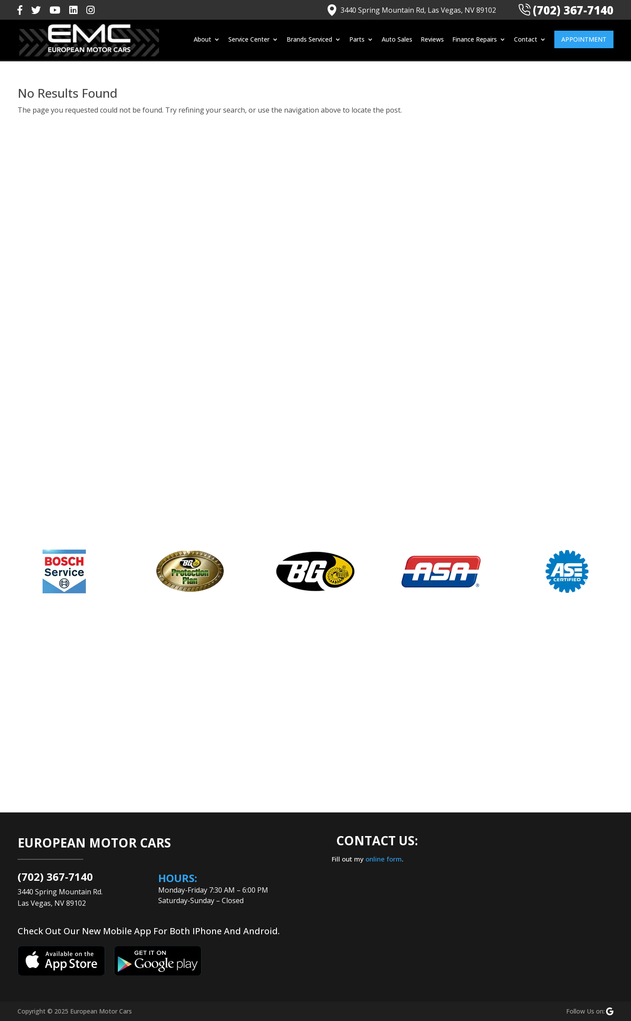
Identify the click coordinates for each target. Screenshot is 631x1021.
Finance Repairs (474, 40)
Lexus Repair (522, 412)
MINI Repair (520, 440)
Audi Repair (520, 300)
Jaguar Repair (523, 384)
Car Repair (518, 370)
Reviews (432, 40)
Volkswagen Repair (532, 482)
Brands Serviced (309, 40)
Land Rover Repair (530, 398)
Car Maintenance (529, 356)
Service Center (248, 40)
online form (383, 858)
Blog (509, 328)
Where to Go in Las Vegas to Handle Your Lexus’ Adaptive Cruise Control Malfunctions (547, 184)
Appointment (583, 40)
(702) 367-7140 (565, 10)
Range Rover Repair (533, 468)
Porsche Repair (525, 454)
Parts (357, 40)
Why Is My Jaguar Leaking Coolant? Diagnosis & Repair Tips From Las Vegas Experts (556, 245)
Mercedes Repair (528, 426)
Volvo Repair (521, 496)
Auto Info (516, 314)
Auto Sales (397, 40)
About (202, 40)
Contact (525, 40)
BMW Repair (521, 342)
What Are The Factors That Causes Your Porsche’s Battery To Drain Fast (557, 148)
